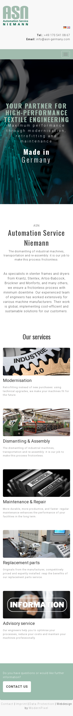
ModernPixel (38, 708)
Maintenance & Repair (24, 501)
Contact (7, 703)
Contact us (17, 686)
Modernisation (17, 380)
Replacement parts (21, 562)
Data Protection (41, 703)
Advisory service (19, 623)
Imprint (21, 703)
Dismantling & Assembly (26, 441)
